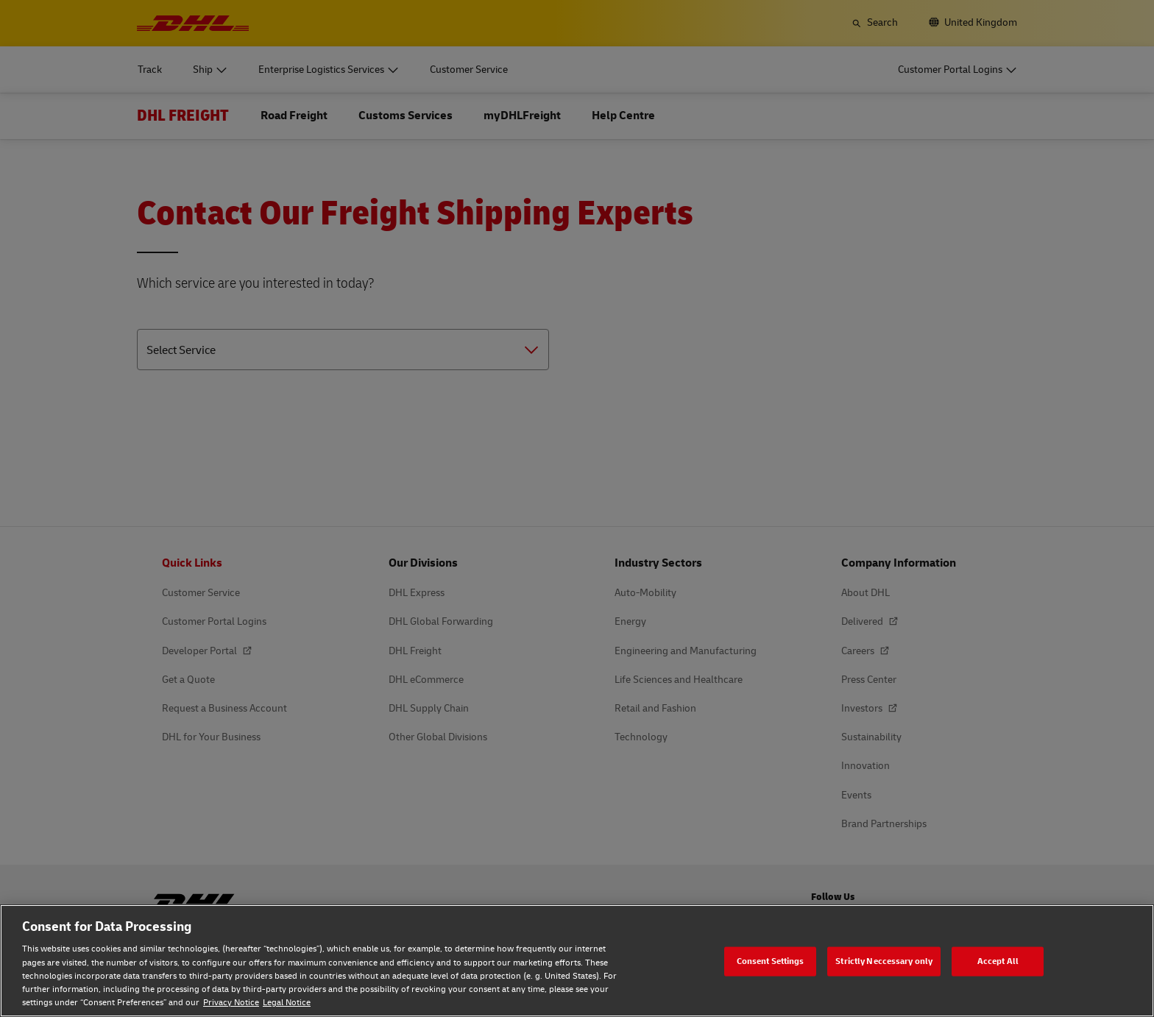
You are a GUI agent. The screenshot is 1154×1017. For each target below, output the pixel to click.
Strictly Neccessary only (883, 960)
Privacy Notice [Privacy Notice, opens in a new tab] (231, 1002)
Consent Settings (770, 960)
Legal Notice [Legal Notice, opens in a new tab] (287, 1002)
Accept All (998, 960)
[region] (577, 960)
